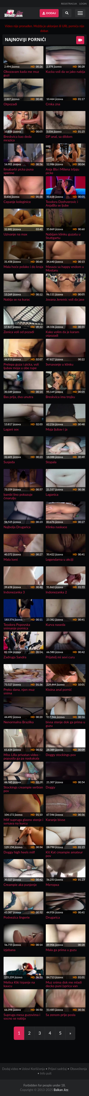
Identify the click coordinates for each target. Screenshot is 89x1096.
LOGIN (83, 3)
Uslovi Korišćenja (33, 1069)
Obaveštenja (78, 1069)
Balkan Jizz (61, 1090)
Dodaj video (10, 1069)
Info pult (46, 1073)
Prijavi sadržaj (57, 1069)
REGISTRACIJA (69, 3)
